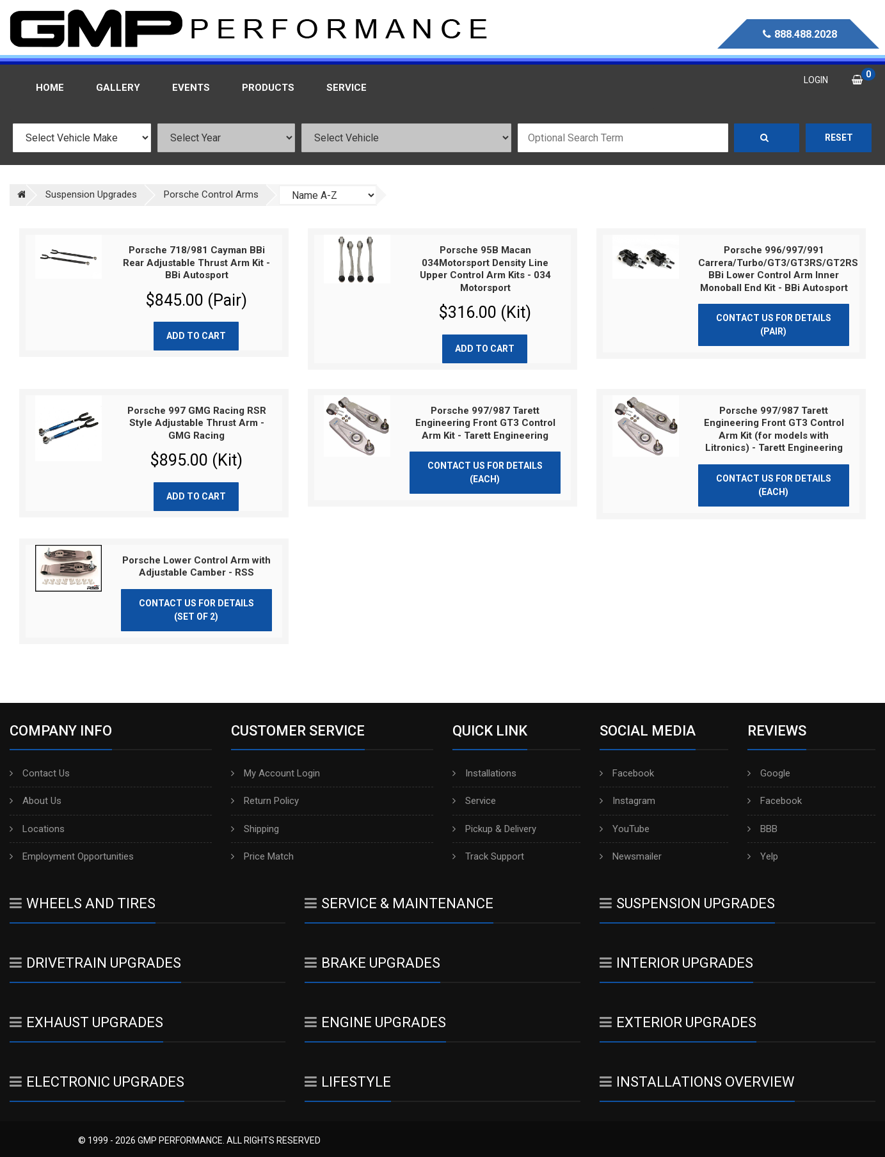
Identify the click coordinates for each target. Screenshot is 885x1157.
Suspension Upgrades (687, 903)
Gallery (118, 87)
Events (191, 87)
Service (474, 801)
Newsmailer (631, 856)
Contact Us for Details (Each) (485, 472)
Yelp (762, 856)
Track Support (488, 856)
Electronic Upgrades (97, 1082)
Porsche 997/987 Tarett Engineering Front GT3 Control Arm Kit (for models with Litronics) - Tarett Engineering (774, 429)
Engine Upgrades (375, 1022)
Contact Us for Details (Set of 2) (196, 610)
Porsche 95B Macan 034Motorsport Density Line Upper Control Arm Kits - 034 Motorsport (485, 269)
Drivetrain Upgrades (95, 963)
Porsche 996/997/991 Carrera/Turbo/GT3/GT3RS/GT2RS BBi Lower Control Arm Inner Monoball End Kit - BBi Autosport (778, 269)
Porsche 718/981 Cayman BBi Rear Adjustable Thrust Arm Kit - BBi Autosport (196, 262)
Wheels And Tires (82, 903)
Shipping (255, 829)
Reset (839, 137)
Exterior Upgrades (678, 1022)
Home (50, 87)
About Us (35, 801)
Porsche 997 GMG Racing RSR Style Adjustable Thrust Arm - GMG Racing (196, 423)
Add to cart (196, 336)
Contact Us (40, 773)
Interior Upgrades (676, 963)
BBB (762, 829)
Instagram (627, 801)
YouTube (625, 829)
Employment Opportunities (72, 856)
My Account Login (275, 773)
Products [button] (268, 87)
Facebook (627, 773)
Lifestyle (348, 1082)
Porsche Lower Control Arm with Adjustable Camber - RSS (196, 567)
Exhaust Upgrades (86, 1022)
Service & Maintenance (399, 903)
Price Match (262, 856)
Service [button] (346, 87)
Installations (484, 773)
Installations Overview (697, 1082)
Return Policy (265, 801)
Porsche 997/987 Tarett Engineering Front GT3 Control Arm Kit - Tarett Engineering (485, 423)
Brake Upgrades (372, 963)
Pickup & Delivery (494, 829)
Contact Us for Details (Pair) (773, 324)
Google (768, 773)
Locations (37, 829)
